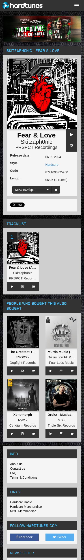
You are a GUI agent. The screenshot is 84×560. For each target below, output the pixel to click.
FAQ (13, 473)
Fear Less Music (61, 362)
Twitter (59, 537)
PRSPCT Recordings (36, 147)
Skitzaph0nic (36, 142)
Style (13, 163)
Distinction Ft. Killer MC (65, 357)
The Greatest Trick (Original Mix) (35, 352)
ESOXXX (23, 357)
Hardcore (51, 164)
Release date (19, 155)
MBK (61, 420)
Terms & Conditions (23, 477)
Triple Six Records (61, 425)
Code (14, 170)
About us (16, 464)
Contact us (17, 468)
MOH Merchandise (23, 511)
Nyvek (22, 420)
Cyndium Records (22, 425)
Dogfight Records (23, 362)
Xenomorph (22, 414)
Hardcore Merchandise (26, 506)
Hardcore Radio (21, 502)
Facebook (24, 537)
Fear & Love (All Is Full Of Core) (34, 267)
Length (15, 178)
